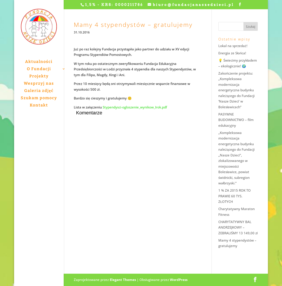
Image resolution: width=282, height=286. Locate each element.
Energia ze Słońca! (232, 53)
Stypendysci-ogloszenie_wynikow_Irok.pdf (135, 107)
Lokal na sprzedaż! (232, 46)
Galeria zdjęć (39, 91)
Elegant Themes (123, 279)
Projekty (39, 77)
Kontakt (39, 106)
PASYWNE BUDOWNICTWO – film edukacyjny (236, 120)
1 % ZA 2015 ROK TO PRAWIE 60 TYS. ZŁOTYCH (234, 196)
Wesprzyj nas (39, 84)
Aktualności (39, 62)
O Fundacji (39, 69)
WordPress (178, 279)
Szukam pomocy (39, 98)
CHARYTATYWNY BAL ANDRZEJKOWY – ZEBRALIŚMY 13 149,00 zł (238, 227)
